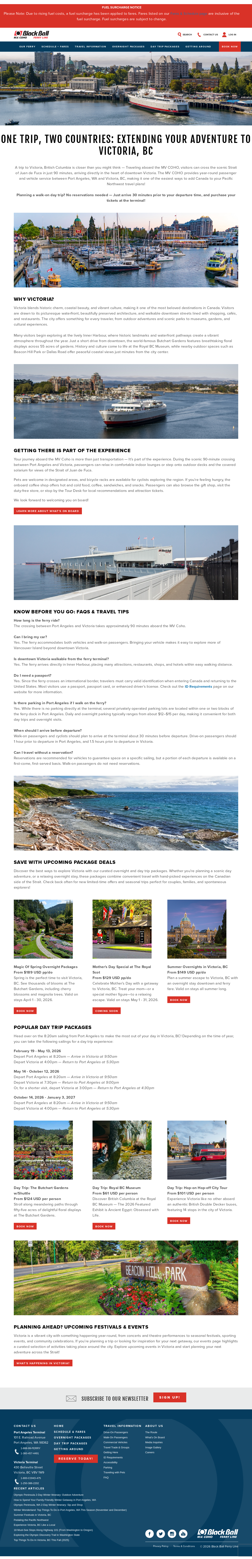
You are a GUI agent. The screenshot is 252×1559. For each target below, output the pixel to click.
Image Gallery (155, 1449)
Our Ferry (27, 47)
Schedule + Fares (55, 47)
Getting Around (198, 47)
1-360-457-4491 (30, 1454)
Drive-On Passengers (116, 1433)
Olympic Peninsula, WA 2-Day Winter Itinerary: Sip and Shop (48, 1506)
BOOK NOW (26, 1011)
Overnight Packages (128, 47)
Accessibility (111, 1464)
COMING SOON (107, 1011)
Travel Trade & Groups (116, 1449)
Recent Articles (30, 1490)
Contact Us (25, 1427)
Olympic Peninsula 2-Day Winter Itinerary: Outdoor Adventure (48, 1496)
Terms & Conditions (184, 1549)
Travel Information (90, 47)
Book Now (230, 47)
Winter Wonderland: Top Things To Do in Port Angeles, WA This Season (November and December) (70, 1511)
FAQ (106, 1479)
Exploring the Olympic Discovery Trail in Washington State (47, 1537)
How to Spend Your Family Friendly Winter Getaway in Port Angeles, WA (55, 1501)
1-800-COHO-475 (31, 1479)
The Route (153, 1433)
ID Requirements (199, 687)
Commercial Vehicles (115, 1443)
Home (59, 1427)
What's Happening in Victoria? (44, 1364)
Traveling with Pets (114, 1474)
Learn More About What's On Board (49, 511)
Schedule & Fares (70, 1433)
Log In (234, 35)
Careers (151, 1454)
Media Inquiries (155, 1443)
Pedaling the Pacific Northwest (31, 1522)
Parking (108, 1469)
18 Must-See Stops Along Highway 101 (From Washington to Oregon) (53, 1532)
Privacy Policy (160, 1549)
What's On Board (156, 1438)
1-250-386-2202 (30, 1484)
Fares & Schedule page (189, 13)
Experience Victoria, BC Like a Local (34, 1527)
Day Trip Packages (165, 47)
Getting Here (111, 1454)
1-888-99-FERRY (30, 1449)
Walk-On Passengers (116, 1438)
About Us (156, 1427)
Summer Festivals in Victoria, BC (32, 1517)
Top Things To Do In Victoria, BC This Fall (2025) (41, 1542)
